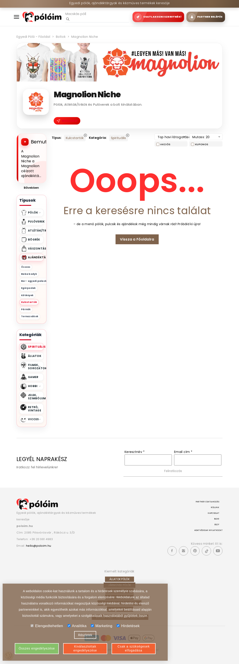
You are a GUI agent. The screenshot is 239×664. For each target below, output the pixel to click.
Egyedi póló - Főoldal (33, 36)
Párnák (26, 309)
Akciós (165, 144)
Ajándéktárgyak (36, 257)
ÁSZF (216, 524)
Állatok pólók (119, 579)
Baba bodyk (29, 274)
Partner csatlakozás (207, 501)
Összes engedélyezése (37, 648)
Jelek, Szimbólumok (36, 396)
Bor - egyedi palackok (35, 281)
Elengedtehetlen (47, 626)
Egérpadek (28, 288)
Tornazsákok (29, 316)
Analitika (77, 626)
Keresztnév (135, 452)
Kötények (27, 295)
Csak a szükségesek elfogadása (134, 648)
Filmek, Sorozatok (36, 366)
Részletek (85, 635)
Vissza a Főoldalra (137, 239)
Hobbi (34, 386)
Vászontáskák (36, 248)
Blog (216, 518)
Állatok (34, 356)
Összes (25, 267)
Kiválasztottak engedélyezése (85, 648)
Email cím (183, 452)
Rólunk (215, 507)
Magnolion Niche (83, 36)
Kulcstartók (29, 302)
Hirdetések (128, 626)
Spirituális (36, 347)
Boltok (60, 36)
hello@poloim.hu (38, 546)
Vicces (34, 419)
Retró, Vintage (34, 408)
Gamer (33, 377)
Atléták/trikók (36, 230)
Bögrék (34, 239)
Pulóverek (36, 221)
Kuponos (201, 144)
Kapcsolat (213, 513)
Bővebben (31, 188)
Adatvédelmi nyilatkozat (208, 530)
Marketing (101, 626)
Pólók (34, 212)
